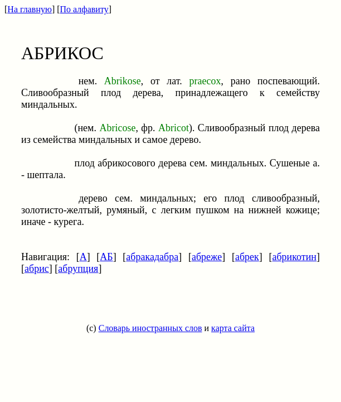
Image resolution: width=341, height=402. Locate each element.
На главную (29, 9)
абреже (207, 256)
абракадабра (152, 256)
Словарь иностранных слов (150, 328)
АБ (106, 256)
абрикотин (294, 256)
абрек (247, 256)
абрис (37, 268)
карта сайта (233, 328)
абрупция (78, 268)
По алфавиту (84, 9)
